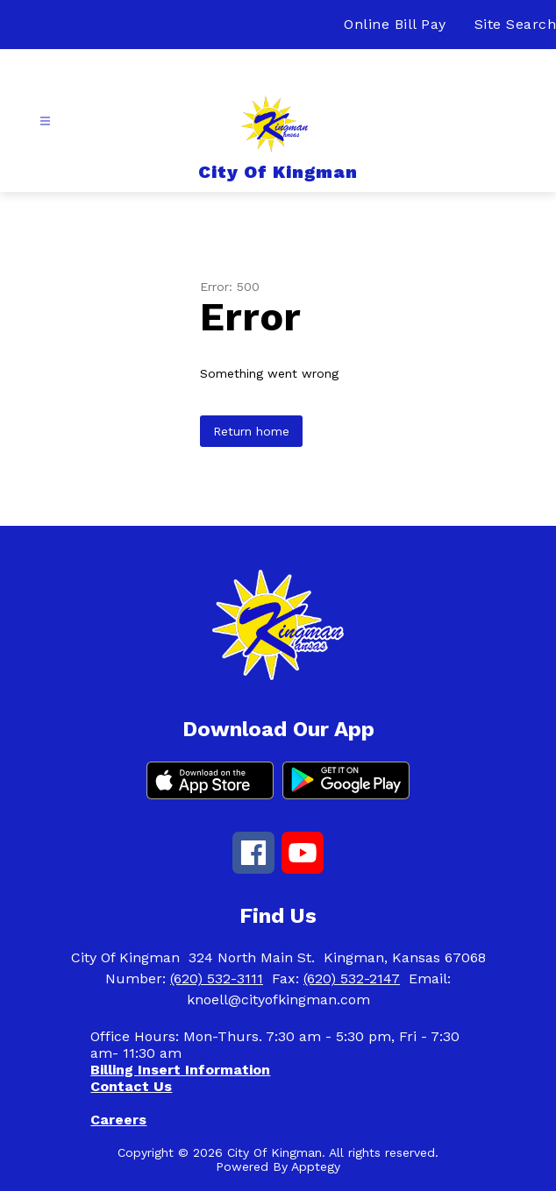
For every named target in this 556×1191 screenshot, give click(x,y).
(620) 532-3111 (216, 978)
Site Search (515, 24)
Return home (251, 431)
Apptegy (315, 1166)
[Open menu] (45, 121)
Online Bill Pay (395, 24)
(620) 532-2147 (351, 978)
